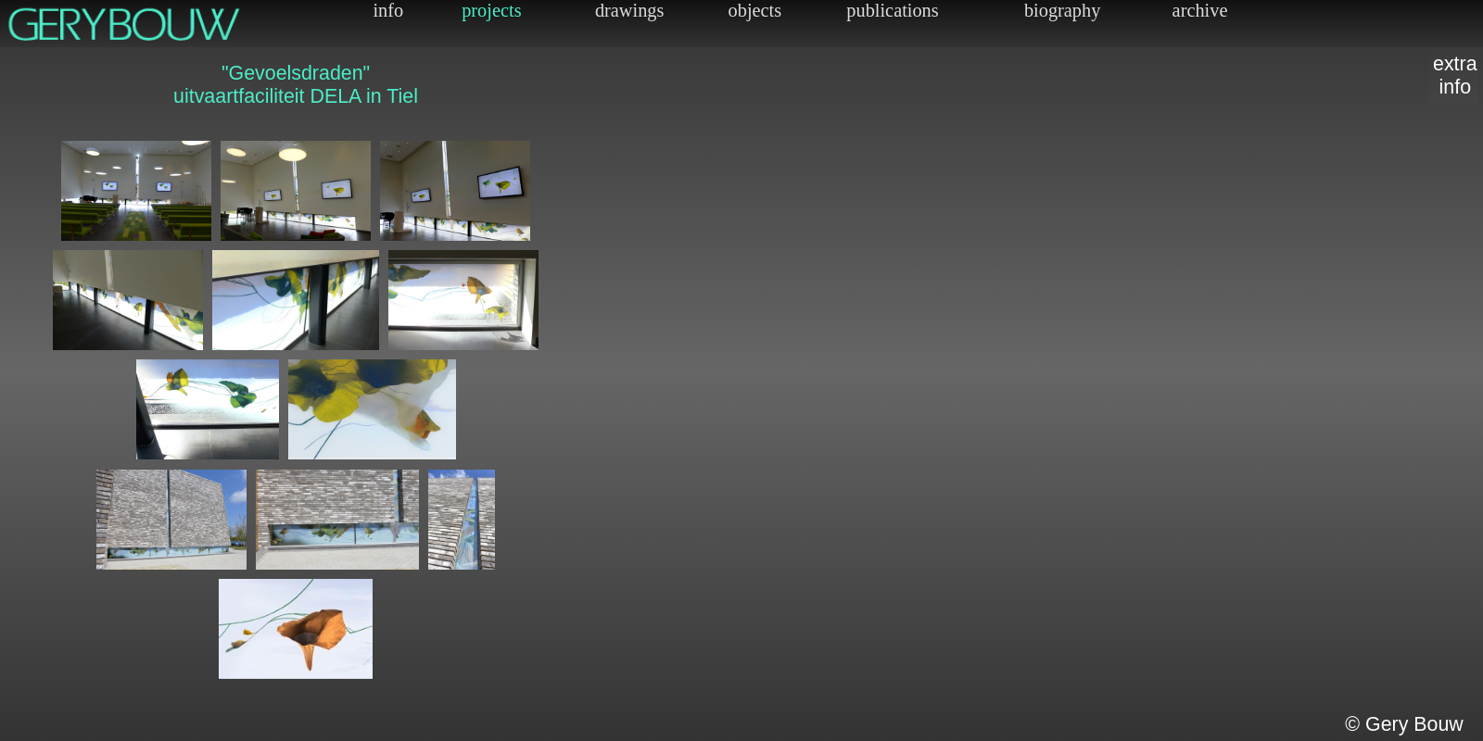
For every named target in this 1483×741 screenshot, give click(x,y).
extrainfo (1455, 75)
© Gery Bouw (1404, 724)
